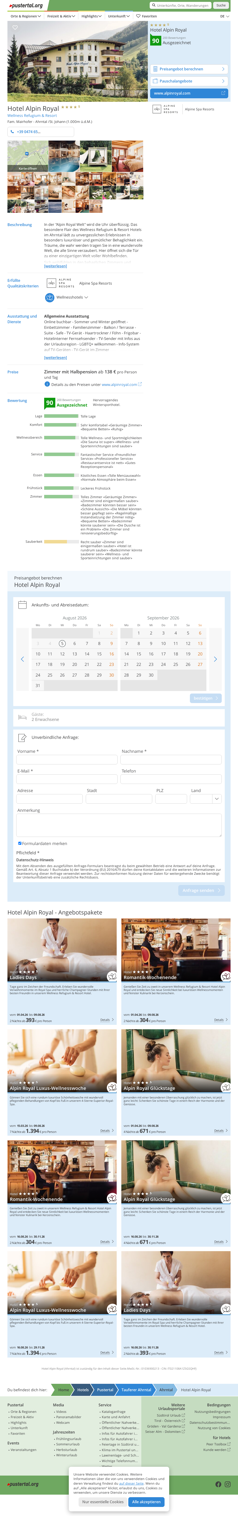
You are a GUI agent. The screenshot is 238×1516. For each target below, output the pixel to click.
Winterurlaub (66, 1455)
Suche (221, 5)
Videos (61, 1411)
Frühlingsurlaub (68, 1439)
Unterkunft (117, 16)
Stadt (92, 790)
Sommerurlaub (68, 1444)
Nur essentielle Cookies (103, 1501)
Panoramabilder (68, 1417)
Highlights (90, 16)
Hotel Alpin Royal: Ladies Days (62, 971)
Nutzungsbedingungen (213, 1411)
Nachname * (134, 751)
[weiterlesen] (55, 266)
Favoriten (146, 16)
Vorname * (28, 751)
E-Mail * (25, 771)
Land (196, 790)
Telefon (129, 771)
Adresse (25, 790)
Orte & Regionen (24, 16)
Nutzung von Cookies (214, 1428)
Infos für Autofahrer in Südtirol (120, 1433)
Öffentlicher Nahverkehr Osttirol (120, 1428)
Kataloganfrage (114, 1411)
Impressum (222, 1417)
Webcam (63, 1422)
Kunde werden (217, 1449)
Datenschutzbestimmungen (210, 1422)
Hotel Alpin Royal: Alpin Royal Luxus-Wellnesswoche (62, 1082)
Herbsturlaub (66, 1449)
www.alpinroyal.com (191, 93)
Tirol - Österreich (169, 1420)
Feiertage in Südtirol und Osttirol (120, 1444)
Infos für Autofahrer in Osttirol (120, 1439)
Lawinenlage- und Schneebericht (120, 1455)
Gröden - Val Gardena (166, 1426)
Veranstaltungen (23, 1449)
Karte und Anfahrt (116, 1417)
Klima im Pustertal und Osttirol (120, 1450)
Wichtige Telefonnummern (120, 1461)
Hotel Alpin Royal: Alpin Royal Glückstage (176, 1082)
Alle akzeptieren (146, 1501)
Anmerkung (28, 810)
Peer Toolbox (218, 1444)
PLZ (159, 790)
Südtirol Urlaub (171, 1415)
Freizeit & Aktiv (59, 16)
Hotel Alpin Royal (33, 108)
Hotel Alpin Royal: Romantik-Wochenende (176, 971)
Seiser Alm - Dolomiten (165, 1431)
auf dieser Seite (131, 1483)
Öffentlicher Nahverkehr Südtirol (120, 1422)
